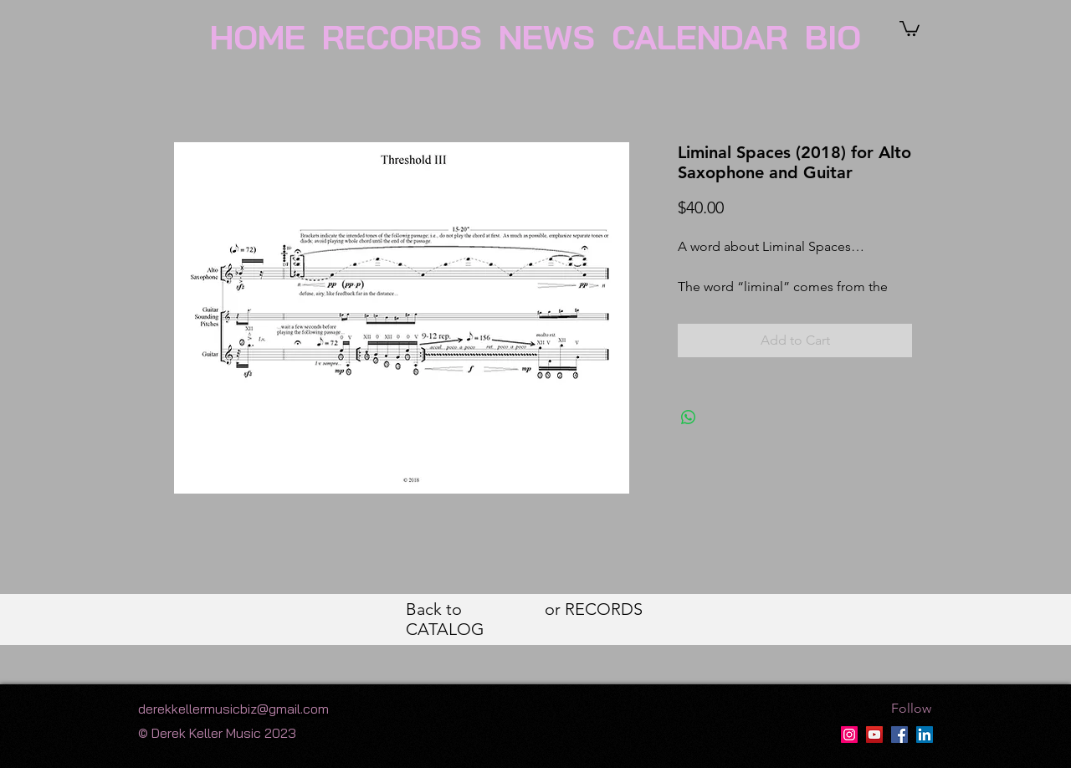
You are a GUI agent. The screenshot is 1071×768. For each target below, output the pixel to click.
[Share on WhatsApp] (689, 417)
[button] (909, 27)
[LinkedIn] (924, 734)
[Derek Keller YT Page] (874, 734)
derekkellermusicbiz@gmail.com (233, 708)
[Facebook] (899, 734)
